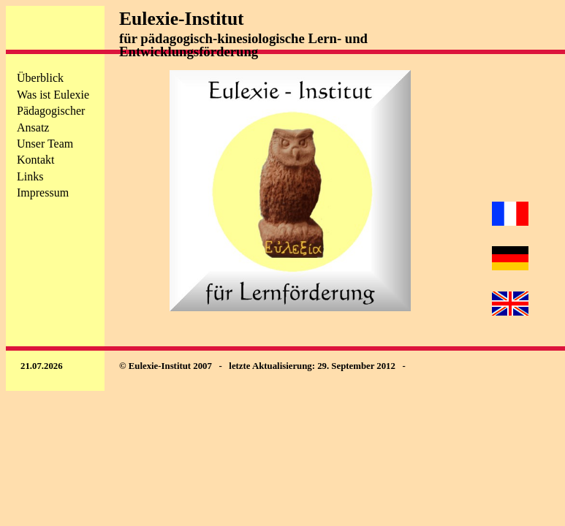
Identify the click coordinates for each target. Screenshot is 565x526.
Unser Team (45, 143)
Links (30, 176)
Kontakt (36, 159)
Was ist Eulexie (53, 94)
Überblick (40, 78)
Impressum (43, 192)
